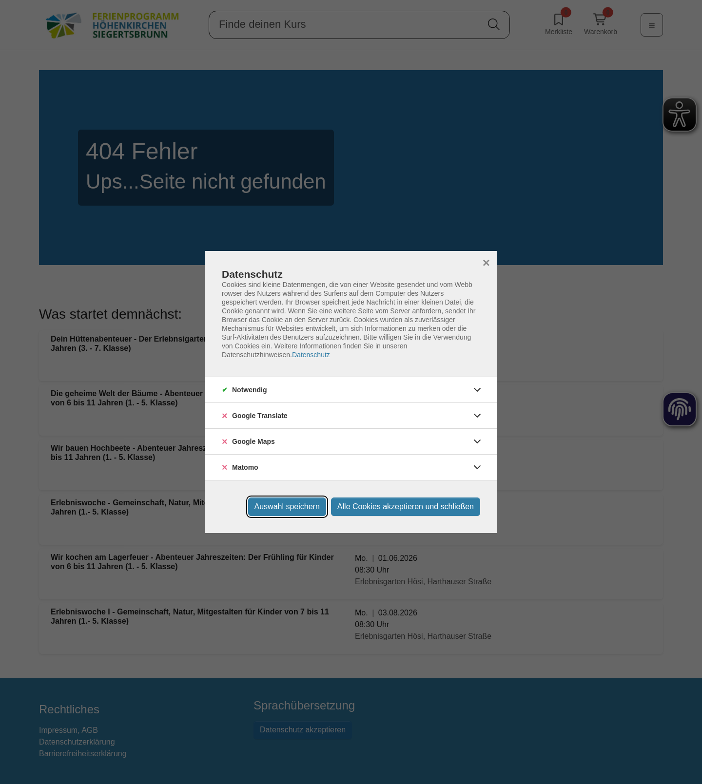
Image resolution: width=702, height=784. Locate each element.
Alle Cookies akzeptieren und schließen (405, 506)
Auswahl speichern (287, 506)
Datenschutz (311, 355)
